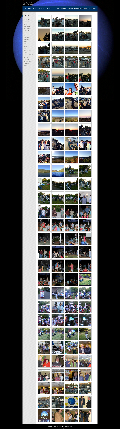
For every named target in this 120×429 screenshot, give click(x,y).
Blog (89, 8)
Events (25, 65)
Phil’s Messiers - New (29, 54)
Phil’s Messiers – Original (27, 51)
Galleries (94, 8)
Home (58, 8)
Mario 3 (25, 41)
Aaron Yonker (27, 19)
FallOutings (26, 63)
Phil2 (25, 48)
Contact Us (63, 8)
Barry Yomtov (27, 26)
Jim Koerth (26, 34)
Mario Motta (26, 39)
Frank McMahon (27, 28)
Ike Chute (26, 32)
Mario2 (25, 43)
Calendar (84, 8)
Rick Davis (26, 59)
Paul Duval (26, 45)
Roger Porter (27, 57)
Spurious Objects (28, 61)
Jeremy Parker (27, 35)
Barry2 (25, 24)
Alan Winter (26, 21)
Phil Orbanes (27, 46)
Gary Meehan (27, 30)
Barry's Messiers (27, 23)
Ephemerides (77, 8)
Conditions (70, 8)
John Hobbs (26, 37)
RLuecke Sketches (28, 56)
